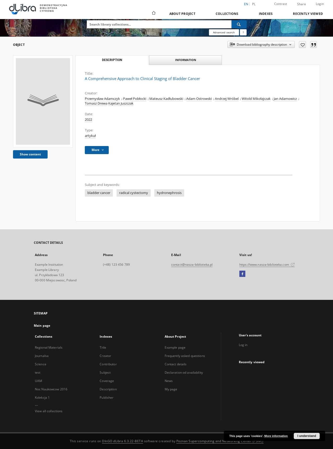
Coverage (107, 381)
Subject (105, 372)
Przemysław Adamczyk (102, 98)
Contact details (176, 364)
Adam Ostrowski (199, 98)
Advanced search (224, 32)
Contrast (280, 4)
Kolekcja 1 (42, 397)
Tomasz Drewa (96, 103)
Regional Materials (48, 347)
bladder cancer (98, 193)
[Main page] (153, 13)
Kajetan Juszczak (120, 103)
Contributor (108, 364)
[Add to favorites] (302, 44)
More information (276, 436)
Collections (227, 13)
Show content (30, 154)
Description (108, 389)
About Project (182, 13)
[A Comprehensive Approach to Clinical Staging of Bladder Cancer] (43, 101)
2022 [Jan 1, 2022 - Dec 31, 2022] (88, 119)
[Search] (239, 24)
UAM (38, 381)
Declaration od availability (184, 372)
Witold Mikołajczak (256, 98)
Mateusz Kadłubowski (166, 98)
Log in (243, 345)
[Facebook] (242, 274)
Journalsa (42, 356)
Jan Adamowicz (285, 98)
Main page (42, 325)
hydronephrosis (169, 193)
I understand (306, 436)
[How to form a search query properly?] (243, 32)
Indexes (266, 13)
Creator (105, 356)
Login (320, 4)
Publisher (106, 397)
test (37, 372)
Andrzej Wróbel (227, 98)
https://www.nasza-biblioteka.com (267, 264)
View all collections (48, 411)
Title (103, 347)
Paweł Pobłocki (134, 98)
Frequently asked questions (185, 356)
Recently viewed (308, 13)
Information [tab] (185, 60)
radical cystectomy (133, 193)
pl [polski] (254, 4)
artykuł (90, 136)
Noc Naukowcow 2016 (51, 389)
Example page (175, 347)
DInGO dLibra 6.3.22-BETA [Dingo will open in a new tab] (122, 441)
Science (40, 364)
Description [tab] (112, 60)
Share (301, 4)
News (169, 381)
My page (171, 389)
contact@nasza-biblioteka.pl (192, 264)
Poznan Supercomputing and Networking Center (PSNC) (220, 441)
